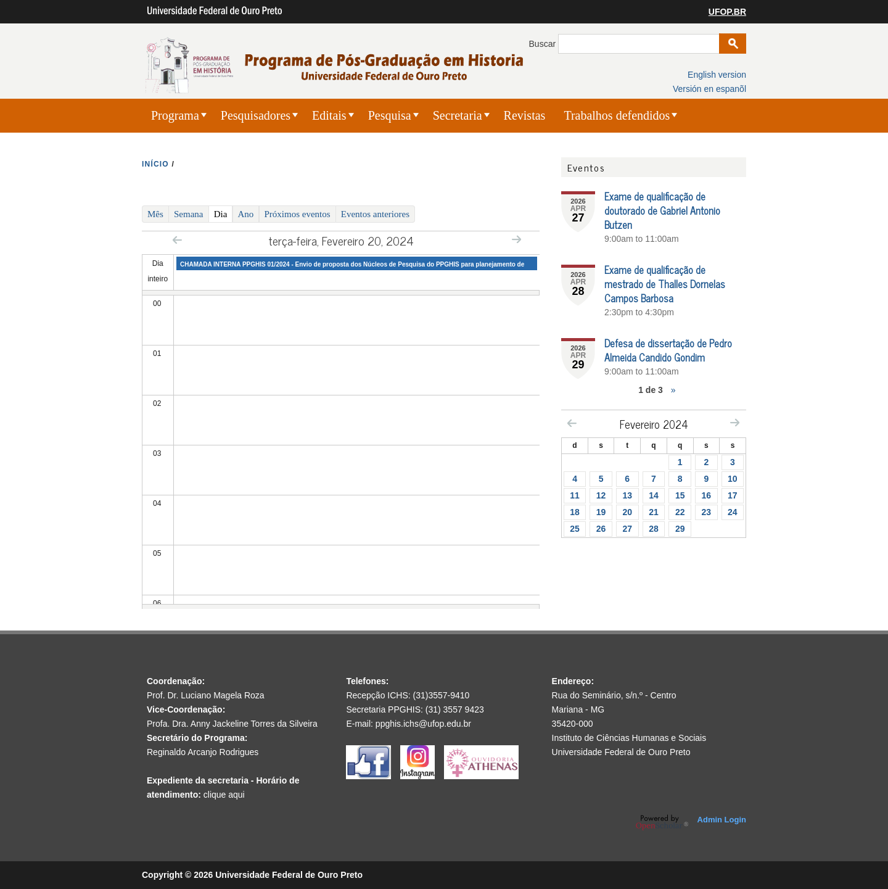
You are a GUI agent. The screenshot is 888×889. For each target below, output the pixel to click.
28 (654, 529)
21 (654, 512)
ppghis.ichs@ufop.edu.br (423, 724)
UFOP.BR (727, 12)
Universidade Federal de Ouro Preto (621, 752)
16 (707, 495)
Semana (188, 214)
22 (680, 512)
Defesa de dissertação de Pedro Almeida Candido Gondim (668, 350)
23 (707, 512)
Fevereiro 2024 (654, 424)
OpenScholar (662, 822)
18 (575, 512)
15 (680, 495)
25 (575, 529)
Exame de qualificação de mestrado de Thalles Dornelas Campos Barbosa (664, 284)
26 (601, 529)
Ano (246, 214)
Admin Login (721, 819)
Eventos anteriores (375, 214)
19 (601, 512)
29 (680, 529)
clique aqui (224, 795)
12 (601, 495)
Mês (155, 214)
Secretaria (457, 115)
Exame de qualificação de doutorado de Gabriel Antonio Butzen (662, 210)
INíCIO (155, 164)
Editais (329, 115)
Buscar (543, 44)
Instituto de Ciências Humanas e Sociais (629, 738)
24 (733, 512)
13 (627, 495)
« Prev (177, 240)
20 (627, 512)
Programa (175, 115)
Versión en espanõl (709, 89)
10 (733, 479)
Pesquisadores (255, 115)
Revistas (525, 115)
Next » (516, 239)
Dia (223, 213)
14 (654, 495)
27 (627, 529)
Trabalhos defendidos (617, 115)
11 (575, 495)
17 (733, 495)
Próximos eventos (298, 214)
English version (717, 75)
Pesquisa (389, 115)
